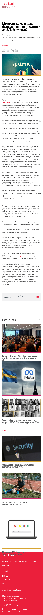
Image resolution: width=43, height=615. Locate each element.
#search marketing (14, 296)
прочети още (9, 319)
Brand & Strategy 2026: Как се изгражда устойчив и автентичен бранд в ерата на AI (20, 358)
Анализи (32, 561)
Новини (5, 561)
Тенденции (22, 561)
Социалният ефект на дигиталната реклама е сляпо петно (18, 466)
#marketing (7, 297)
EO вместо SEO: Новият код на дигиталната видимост (15, 553)
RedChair (5, 566)
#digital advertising (25, 296)
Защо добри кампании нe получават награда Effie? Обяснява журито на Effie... (21, 421)
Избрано (13, 561)
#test (5, 296)
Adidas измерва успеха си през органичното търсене (16, 503)
